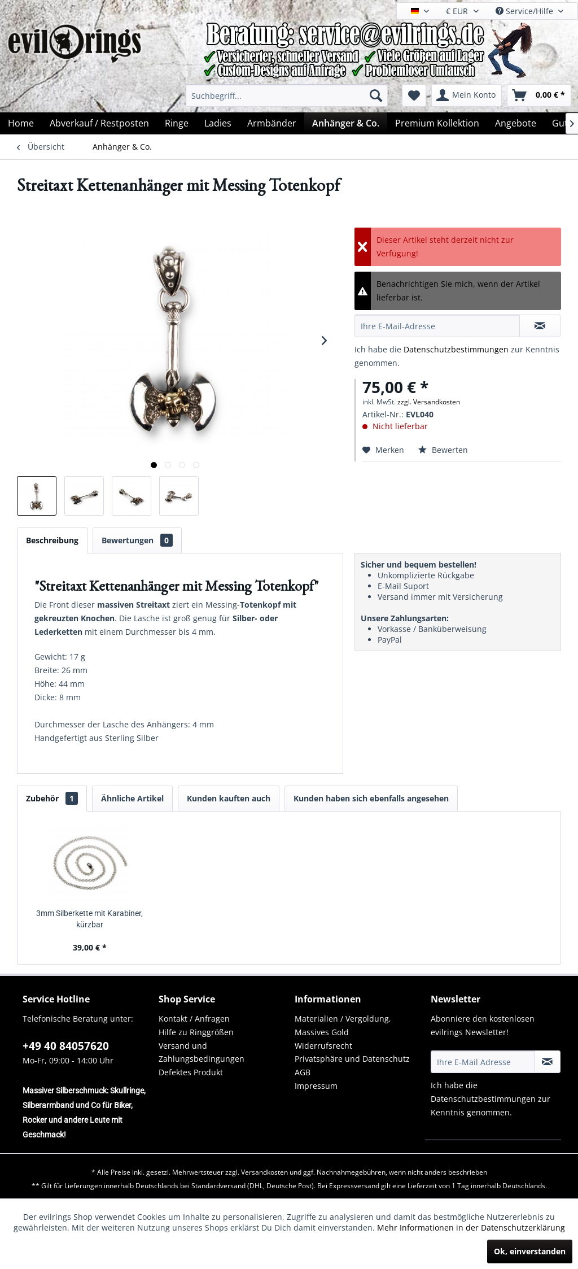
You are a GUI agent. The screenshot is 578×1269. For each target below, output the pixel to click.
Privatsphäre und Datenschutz (352, 1058)
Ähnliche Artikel (132, 798)
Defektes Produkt (191, 1072)
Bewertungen (137, 540)
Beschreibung (52, 540)
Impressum (316, 1085)
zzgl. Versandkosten (428, 402)
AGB (302, 1072)
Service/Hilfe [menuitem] (525, 11)
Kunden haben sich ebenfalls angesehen (371, 798)
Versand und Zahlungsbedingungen (201, 1052)
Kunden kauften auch (228, 798)
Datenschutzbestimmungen (456, 349)
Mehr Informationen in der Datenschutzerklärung (471, 1227)
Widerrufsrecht (323, 1045)
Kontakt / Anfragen (194, 1018)
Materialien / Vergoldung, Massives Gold (343, 1025)
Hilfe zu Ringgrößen (196, 1032)
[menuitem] (287, 95)
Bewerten (443, 449)
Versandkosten (264, 1172)
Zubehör (52, 798)
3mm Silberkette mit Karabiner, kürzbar (89, 919)
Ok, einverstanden (530, 1251)
